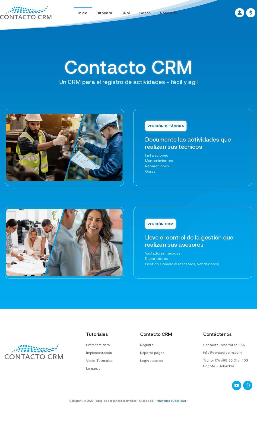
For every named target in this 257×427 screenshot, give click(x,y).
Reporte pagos (152, 353)
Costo (145, 13)
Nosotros (168, 13)
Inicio (82, 13)
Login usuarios (151, 360)
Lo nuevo (93, 368)
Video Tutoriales (99, 360)
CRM (125, 13)
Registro (147, 345)
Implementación (99, 353)
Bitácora (104, 13)
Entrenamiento (98, 345)
